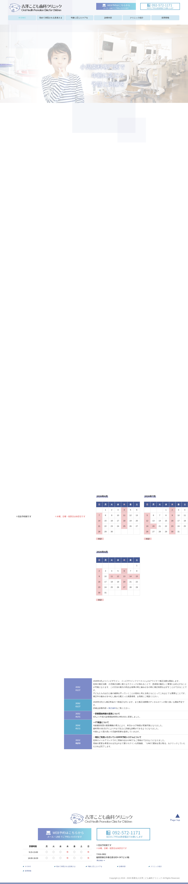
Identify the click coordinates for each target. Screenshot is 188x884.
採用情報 (165, 18)
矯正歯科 (112, 708)
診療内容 (108, 18)
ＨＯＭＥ (22, 18)
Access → (100, 860)
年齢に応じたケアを (79, 18)
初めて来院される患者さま (50, 18)
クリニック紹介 (136, 18)
